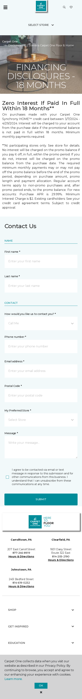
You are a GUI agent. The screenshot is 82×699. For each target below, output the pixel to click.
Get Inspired (41, 626)
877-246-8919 (21, 552)
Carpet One (10, 41)
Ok (41, 685)
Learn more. (13, 679)
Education (41, 643)
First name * (12, 251)
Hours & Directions (21, 556)
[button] (64, 7)
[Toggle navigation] (5, 7)
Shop (41, 610)
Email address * (14, 361)
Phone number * (15, 337)
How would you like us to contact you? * (30, 314)
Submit (41, 499)
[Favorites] (71, 7)
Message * (11, 433)
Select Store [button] (38, 25)
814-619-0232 (21, 582)
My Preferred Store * (17, 410)
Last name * (12, 276)
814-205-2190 (60, 556)
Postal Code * (13, 386)
